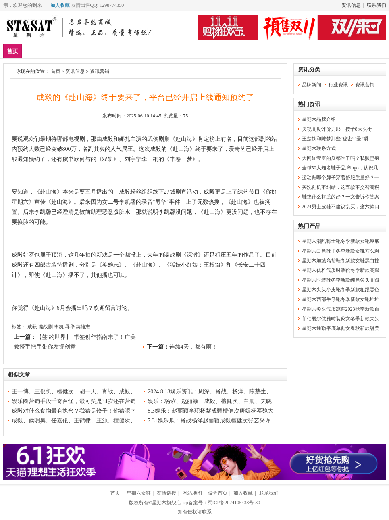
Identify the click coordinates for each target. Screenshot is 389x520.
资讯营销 (99, 71)
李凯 (59, 327)
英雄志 (83, 327)
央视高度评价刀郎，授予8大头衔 (337, 129)
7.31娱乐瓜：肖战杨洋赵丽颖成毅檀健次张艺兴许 (209, 421)
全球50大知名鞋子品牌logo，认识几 (340, 168)
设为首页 (217, 493)
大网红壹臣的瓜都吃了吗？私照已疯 (340, 158)
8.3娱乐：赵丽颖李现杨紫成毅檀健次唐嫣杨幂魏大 (210, 411)
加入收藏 (60, 5)
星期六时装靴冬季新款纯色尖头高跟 (340, 280)
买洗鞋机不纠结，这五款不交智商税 (340, 187)
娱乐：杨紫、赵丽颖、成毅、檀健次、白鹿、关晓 (210, 401)
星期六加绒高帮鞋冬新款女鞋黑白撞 (340, 260)
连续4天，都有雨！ (193, 347)
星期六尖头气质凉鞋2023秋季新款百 (340, 309)
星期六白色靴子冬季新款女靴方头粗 (340, 251)
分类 (158, 51)
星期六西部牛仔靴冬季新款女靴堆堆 (340, 299)
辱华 (70, 327)
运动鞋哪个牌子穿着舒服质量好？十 (340, 177)
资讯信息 (351, 5)
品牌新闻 (311, 85)
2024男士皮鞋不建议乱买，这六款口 (340, 206)
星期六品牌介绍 (319, 119)
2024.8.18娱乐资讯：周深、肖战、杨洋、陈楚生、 (210, 391)
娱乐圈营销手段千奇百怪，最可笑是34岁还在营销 (74, 401)
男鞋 (81, 51)
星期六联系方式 (319, 148)
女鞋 (104, 51)
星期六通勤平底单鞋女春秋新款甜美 (340, 328)
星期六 (20, 202)
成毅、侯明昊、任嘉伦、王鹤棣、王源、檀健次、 (74, 421)
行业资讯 (338, 85)
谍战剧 (45, 327)
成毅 (32, 327)
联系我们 (376, 5)
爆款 (57, 51)
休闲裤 (131, 51)
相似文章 (19, 375)
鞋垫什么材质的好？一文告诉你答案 (340, 197)
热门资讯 (309, 104)
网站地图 (192, 493)
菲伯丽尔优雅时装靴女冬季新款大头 (340, 319)
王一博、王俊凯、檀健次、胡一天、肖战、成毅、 (74, 391)
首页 (12, 51)
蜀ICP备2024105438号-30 (234, 502)
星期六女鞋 (139, 493)
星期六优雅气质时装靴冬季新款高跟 (340, 270)
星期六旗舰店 (166, 502)
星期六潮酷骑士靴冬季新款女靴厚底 (340, 241)
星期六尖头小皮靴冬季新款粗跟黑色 (340, 289)
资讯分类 (309, 70)
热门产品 (309, 226)
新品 (33, 51)
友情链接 (166, 493)
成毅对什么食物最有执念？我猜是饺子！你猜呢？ (74, 411)
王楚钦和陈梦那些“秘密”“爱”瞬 (335, 139)
